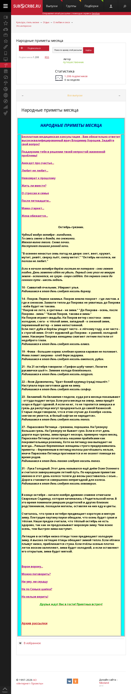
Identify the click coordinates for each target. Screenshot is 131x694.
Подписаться (34, 48)
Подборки (94, 4)
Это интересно (23, 26)
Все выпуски (74, 95)
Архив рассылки (34, 623)
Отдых (46, 22)
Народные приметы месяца (39, 40)
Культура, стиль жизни (27, 22)
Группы (73, 4)
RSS (47, 57)
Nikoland (104, 682)
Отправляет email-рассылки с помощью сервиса (71, 13)
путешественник (73, 62)
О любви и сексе (61, 22)
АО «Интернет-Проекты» (29, 681)
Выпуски (54, 4)
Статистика (64, 71)
